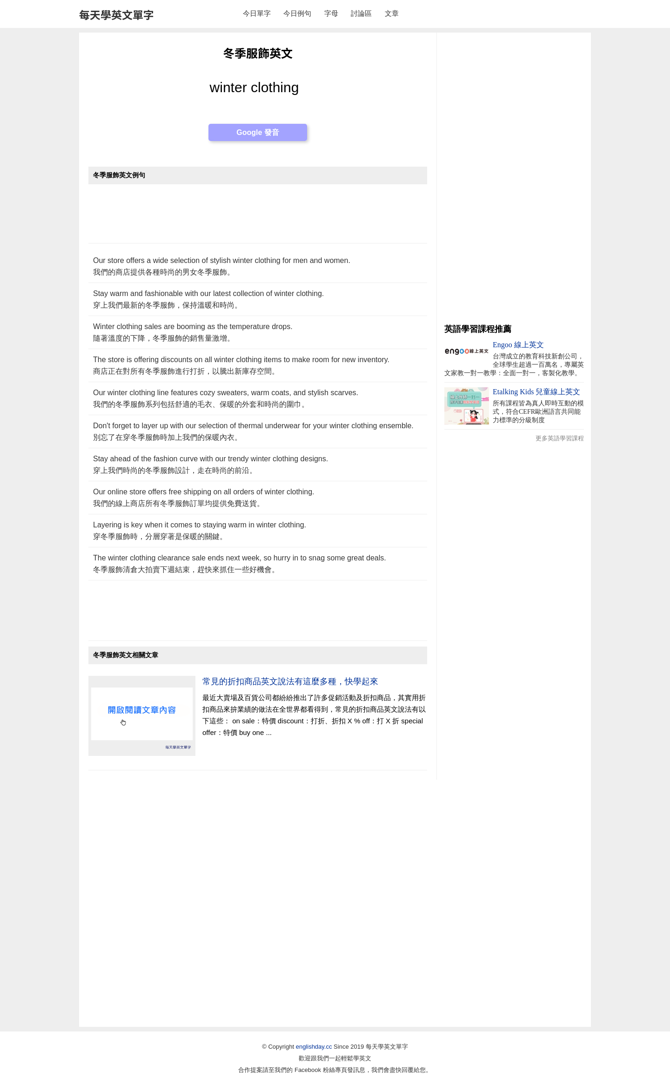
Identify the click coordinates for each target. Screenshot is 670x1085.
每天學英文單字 (116, 14)
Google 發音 (257, 132)
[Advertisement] (257, 218)
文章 (392, 13)
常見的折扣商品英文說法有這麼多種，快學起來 (290, 681)
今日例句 (297, 13)
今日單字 (257, 13)
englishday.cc (314, 1046)
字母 (331, 13)
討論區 (361, 13)
